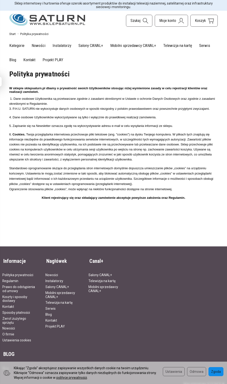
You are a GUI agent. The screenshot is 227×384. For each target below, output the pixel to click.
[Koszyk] (204, 21)
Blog (12, 59)
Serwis (204, 45)
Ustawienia (173, 372)
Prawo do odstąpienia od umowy (18, 287)
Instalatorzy (62, 45)
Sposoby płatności (16, 310)
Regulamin (10, 279)
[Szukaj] (139, 21)
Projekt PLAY (53, 59)
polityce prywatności (71, 377)
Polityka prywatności (17, 273)
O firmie (8, 332)
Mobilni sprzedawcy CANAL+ (133, 45)
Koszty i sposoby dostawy (14, 297)
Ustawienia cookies (16, 338)
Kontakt (29, 59)
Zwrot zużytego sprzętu (14, 318)
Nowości (38, 45)
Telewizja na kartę (177, 45)
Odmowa (196, 372)
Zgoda (216, 372)
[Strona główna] (47, 19)
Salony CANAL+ (90, 45)
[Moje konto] (171, 21)
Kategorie (16, 45)
